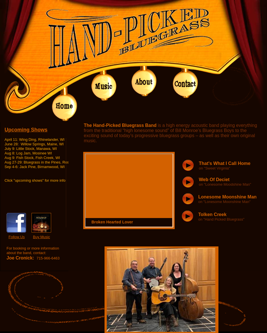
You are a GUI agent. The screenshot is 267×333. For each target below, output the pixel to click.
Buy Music (41, 237)
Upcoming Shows (26, 130)
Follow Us (17, 237)
